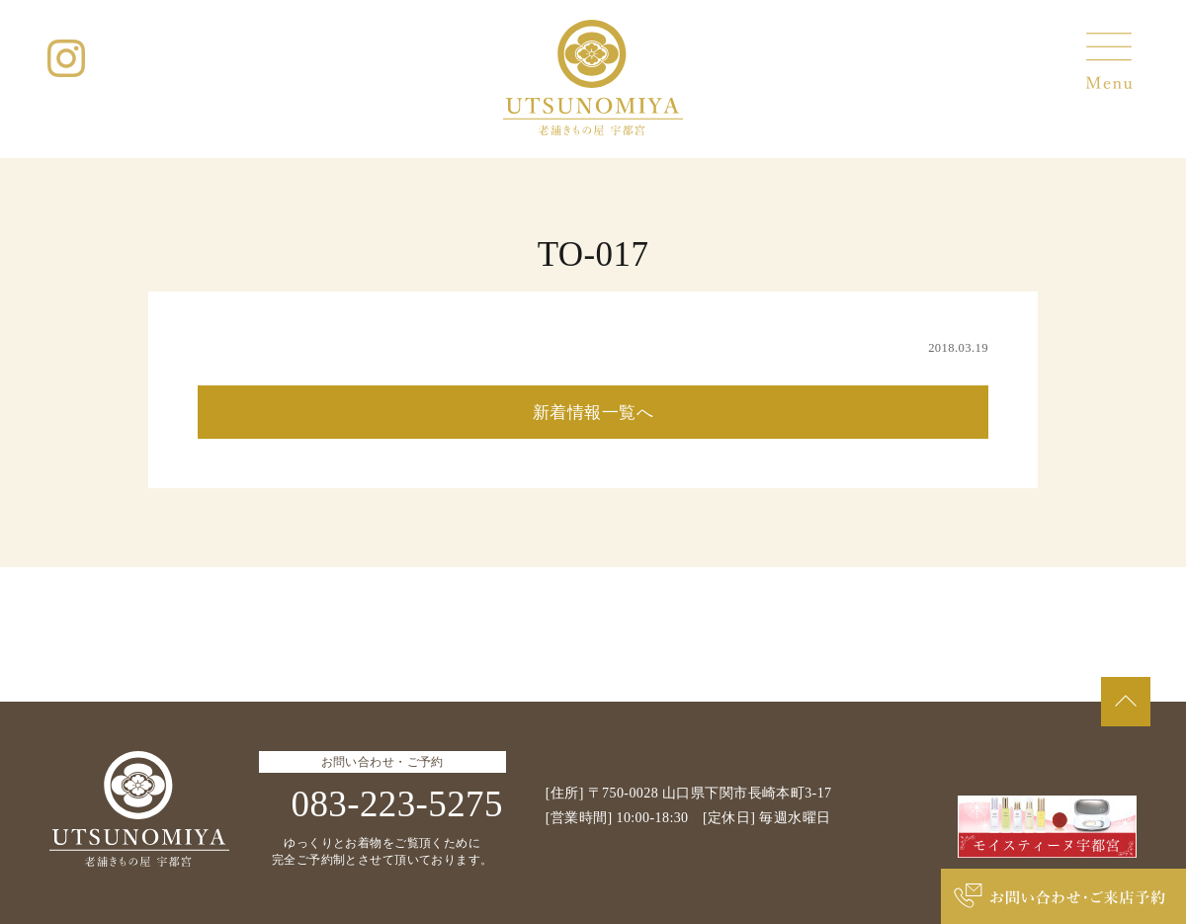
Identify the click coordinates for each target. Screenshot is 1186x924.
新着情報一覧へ (593, 412)
